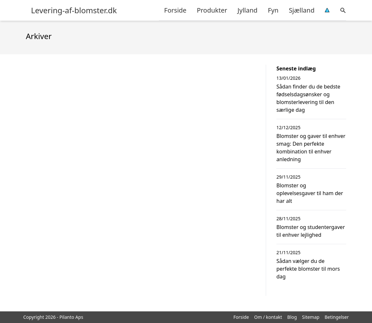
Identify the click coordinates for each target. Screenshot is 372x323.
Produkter (212, 10)
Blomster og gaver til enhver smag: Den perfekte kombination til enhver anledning (311, 147)
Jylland (248, 10)
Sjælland (302, 10)
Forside (175, 10)
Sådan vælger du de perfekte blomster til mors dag (308, 268)
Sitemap (310, 317)
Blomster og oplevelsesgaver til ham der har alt (309, 193)
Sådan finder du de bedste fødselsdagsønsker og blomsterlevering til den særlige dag (308, 98)
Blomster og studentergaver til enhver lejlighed (310, 231)
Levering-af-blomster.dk (74, 10)
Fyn (273, 10)
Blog (292, 317)
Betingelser (337, 317)
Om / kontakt (268, 317)
